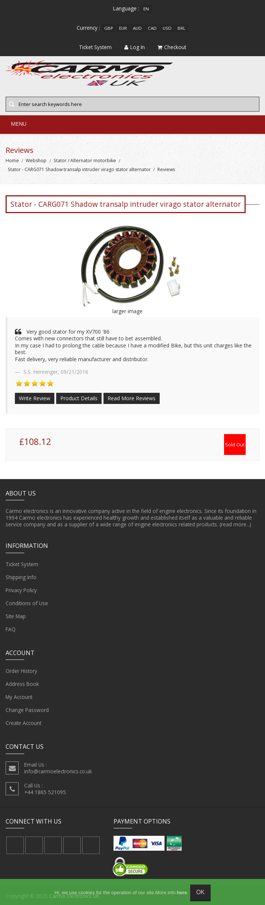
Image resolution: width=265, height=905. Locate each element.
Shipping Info (21, 577)
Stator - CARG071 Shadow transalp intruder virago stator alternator (79, 169)
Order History (21, 671)
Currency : (88, 27)
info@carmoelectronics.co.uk (58, 771)
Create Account (23, 723)
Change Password (27, 710)
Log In (134, 47)
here (182, 892)
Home (12, 160)
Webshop (36, 160)
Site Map (16, 616)
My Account (19, 697)
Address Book (22, 684)
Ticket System (22, 564)
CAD (152, 28)
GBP (108, 28)
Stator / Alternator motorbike (85, 160)
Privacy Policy (21, 590)
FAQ (11, 629)
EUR (123, 28)
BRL (181, 28)
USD (167, 28)
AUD (137, 28)
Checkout (171, 47)
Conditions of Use (27, 603)
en (146, 9)
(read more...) (235, 524)
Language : (126, 8)
